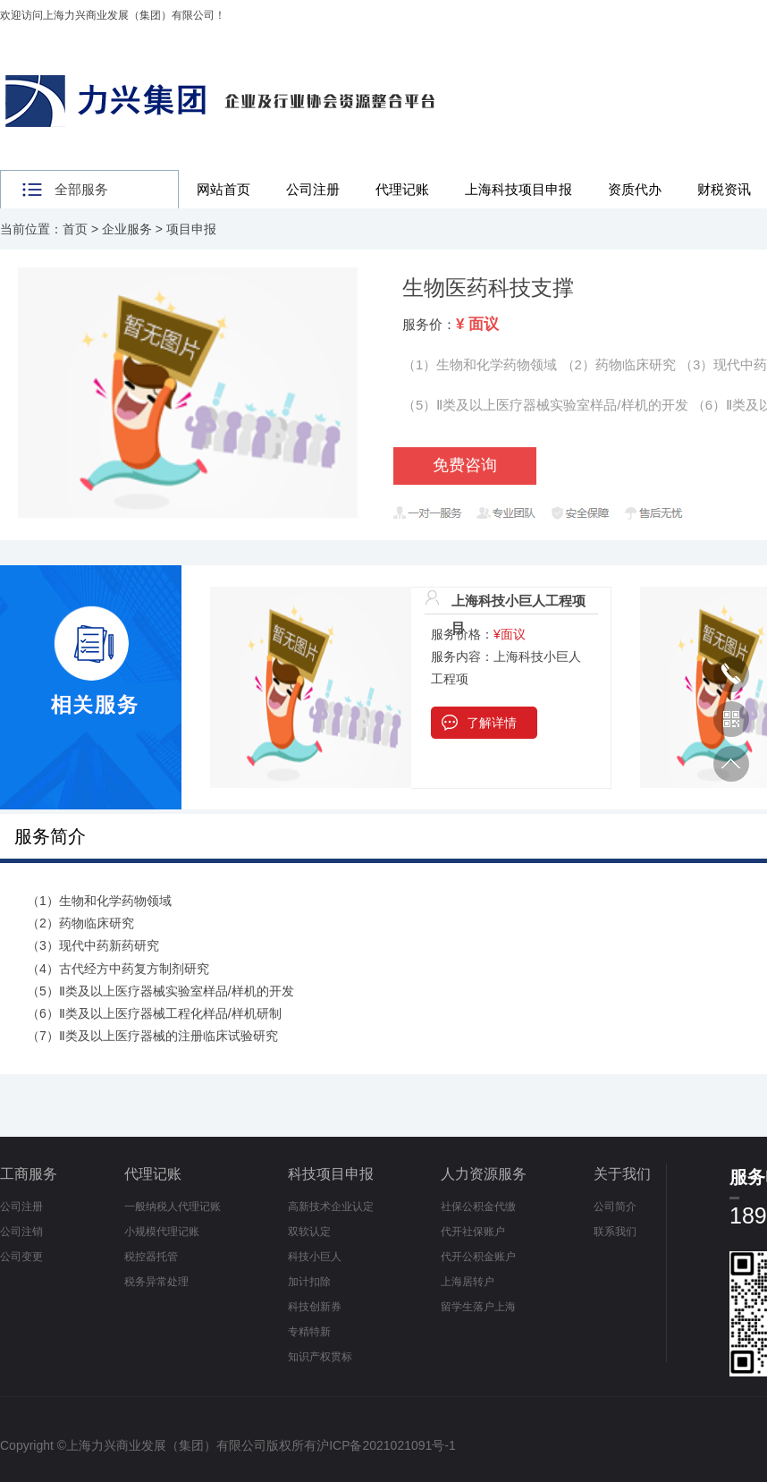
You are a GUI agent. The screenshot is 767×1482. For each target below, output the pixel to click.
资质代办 (635, 189)
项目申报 (191, 229)
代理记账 (402, 189)
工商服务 (28, 1173)
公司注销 (21, 1231)
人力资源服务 (484, 1173)
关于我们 (622, 1173)
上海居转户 (467, 1281)
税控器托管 (151, 1256)
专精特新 (309, 1331)
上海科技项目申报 (518, 189)
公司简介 (615, 1206)
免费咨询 (465, 465)
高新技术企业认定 (331, 1206)
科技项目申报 (331, 1173)
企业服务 (127, 229)
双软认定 (309, 1231)
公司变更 (21, 1256)
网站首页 (223, 189)
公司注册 (313, 189)
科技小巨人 (314, 1256)
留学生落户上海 (478, 1306)
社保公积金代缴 (478, 1206)
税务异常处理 (156, 1281)
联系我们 (615, 1231)
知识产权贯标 (320, 1357)
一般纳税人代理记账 (172, 1206)
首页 (75, 229)
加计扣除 (309, 1281)
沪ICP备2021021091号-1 (386, 1445)
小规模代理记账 (161, 1231)
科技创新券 (314, 1306)
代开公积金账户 (478, 1256)
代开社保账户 (473, 1231)
